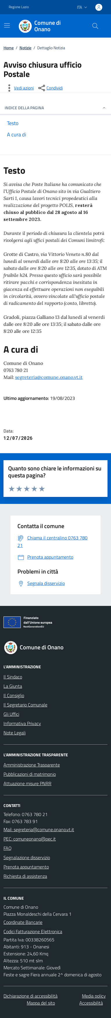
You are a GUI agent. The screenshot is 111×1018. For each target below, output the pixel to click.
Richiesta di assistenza (25, 876)
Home (8, 48)
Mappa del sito (41, 1002)
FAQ (7, 848)
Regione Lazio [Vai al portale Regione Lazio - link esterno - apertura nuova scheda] (19, 7)
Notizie (25, 48)
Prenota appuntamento (26, 866)
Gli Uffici (11, 714)
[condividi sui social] (50, 88)
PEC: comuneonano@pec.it (29, 838)
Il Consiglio (13, 695)
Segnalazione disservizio (26, 857)
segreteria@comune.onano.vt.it (49, 377)
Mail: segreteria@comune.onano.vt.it (38, 829)
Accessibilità (91, 1002)
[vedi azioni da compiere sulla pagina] (19, 88)
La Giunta (12, 686)
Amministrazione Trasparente (31, 764)
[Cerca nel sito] (95, 26)
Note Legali (14, 732)
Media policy (94, 995)
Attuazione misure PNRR (27, 783)
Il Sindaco (12, 676)
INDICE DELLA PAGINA (55, 108)
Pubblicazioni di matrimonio (29, 774)
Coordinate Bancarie (22, 922)
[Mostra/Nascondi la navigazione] (6, 25)
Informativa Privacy (22, 723)
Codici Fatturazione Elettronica (32, 931)
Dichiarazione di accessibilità (30, 995)
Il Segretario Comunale (25, 704)
